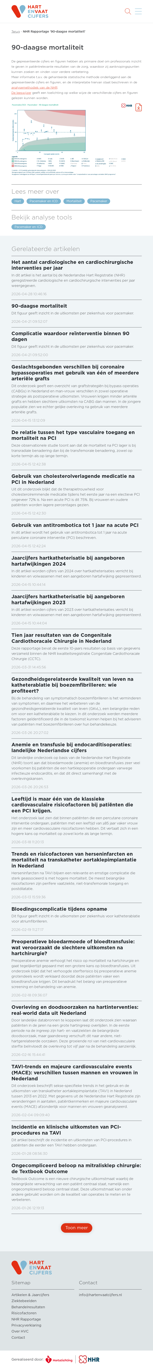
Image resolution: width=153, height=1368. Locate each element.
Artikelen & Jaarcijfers (30, 1295)
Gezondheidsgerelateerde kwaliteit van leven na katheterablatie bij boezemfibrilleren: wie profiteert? (72, 685)
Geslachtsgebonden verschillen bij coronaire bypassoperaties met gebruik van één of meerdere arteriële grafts (75, 372)
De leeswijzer (21, 93)
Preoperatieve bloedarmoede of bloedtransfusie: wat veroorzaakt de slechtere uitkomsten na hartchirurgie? (73, 947)
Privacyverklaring (26, 1325)
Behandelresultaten (28, 1307)
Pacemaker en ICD (44, 201)
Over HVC (20, 1331)
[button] (128, 11)
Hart (18, 201)
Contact (18, 1337)
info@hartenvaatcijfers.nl (100, 1295)
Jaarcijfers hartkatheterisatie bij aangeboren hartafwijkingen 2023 (68, 599)
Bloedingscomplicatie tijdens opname (59, 909)
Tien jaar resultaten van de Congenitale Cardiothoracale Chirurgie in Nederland (61, 638)
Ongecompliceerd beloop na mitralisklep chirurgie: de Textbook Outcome (76, 1168)
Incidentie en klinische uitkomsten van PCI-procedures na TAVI (66, 1130)
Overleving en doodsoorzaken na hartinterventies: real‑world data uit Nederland (74, 1010)
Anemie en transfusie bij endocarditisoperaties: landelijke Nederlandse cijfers (71, 747)
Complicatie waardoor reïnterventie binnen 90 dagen (70, 336)
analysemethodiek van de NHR (34, 87)
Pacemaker (98, 201)
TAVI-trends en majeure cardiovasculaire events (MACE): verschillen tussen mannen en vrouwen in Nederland (74, 1072)
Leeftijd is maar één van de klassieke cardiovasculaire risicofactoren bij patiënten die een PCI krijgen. (72, 805)
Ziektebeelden (23, 1301)
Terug (15, 31)
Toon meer (76, 1227)
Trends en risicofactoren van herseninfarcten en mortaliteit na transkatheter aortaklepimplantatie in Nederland (74, 860)
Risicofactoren (23, 1313)
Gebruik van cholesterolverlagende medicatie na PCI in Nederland (73, 479)
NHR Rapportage (26, 1319)
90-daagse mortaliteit (39, 306)
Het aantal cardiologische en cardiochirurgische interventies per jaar (72, 265)
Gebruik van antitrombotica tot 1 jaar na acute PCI (75, 525)
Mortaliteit (74, 201)
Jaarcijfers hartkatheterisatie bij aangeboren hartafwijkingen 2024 (68, 561)
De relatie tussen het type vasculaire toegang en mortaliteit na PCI (73, 435)
